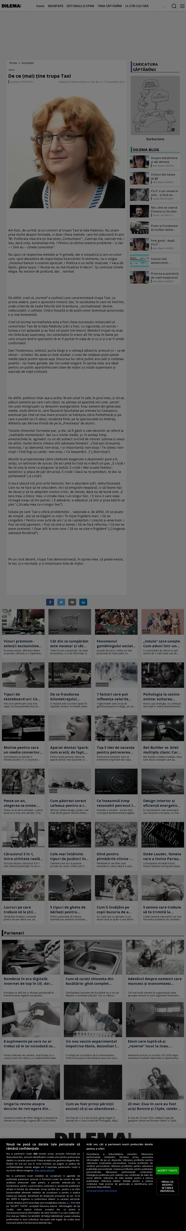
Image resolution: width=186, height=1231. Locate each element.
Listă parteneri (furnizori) (102, 1190)
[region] (93, 1184)
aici (68, 1202)
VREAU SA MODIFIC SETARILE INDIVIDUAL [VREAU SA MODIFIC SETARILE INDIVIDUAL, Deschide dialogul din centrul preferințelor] (167, 1186)
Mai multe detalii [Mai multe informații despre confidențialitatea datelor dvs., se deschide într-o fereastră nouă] (44, 1170)
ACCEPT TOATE (167, 1170)
